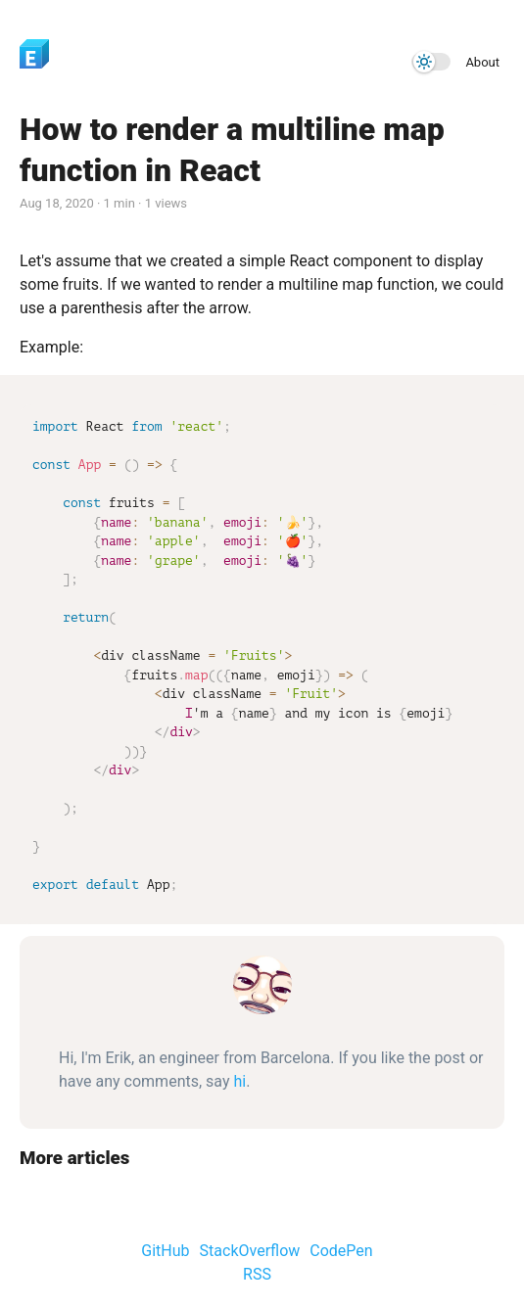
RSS (257, 1274)
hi (239, 1081)
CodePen (341, 1250)
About (482, 62)
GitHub (165, 1250)
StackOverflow (250, 1250)
